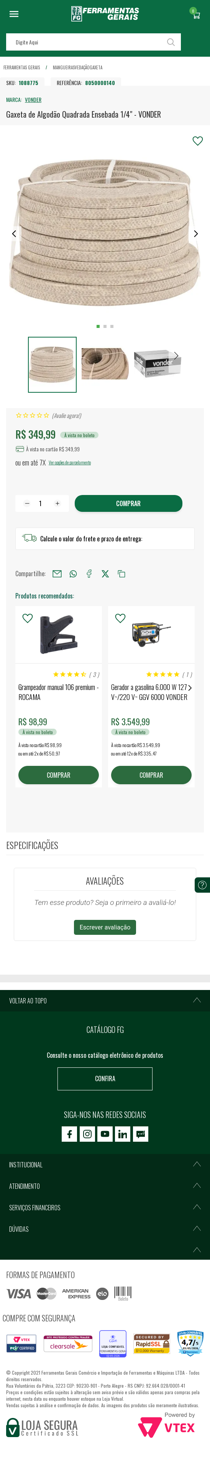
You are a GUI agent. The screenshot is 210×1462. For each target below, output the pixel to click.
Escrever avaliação (105, 927)
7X (42, 462)
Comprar (128, 503)
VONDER (33, 99)
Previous (20, 688)
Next (190, 688)
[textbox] (93, 42)
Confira (105, 1078)
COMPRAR (59, 775)
